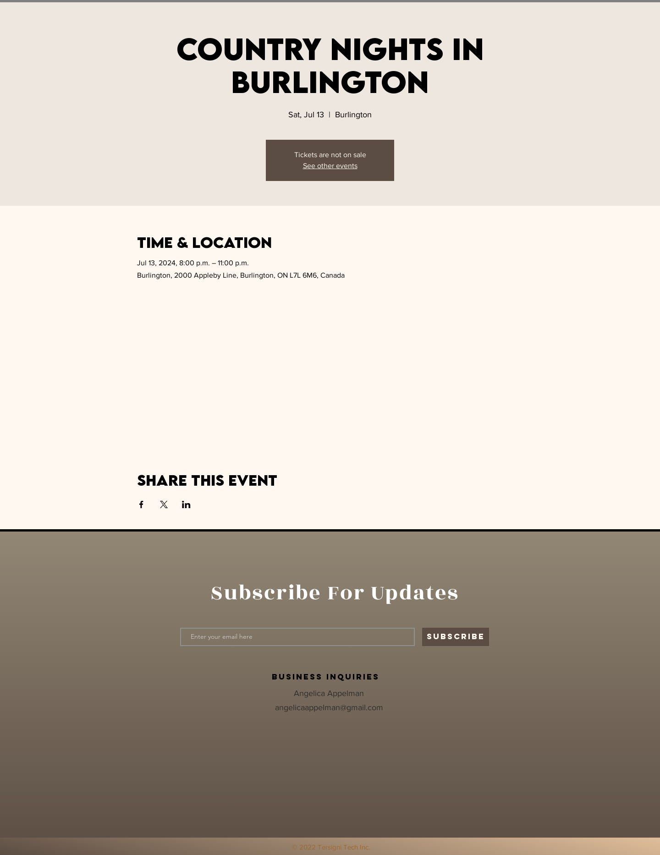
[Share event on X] (164, 504)
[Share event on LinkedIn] (186, 504)
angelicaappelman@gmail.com (329, 707)
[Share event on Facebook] (141, 504)
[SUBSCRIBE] (455, 637)
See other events (330, 166)
